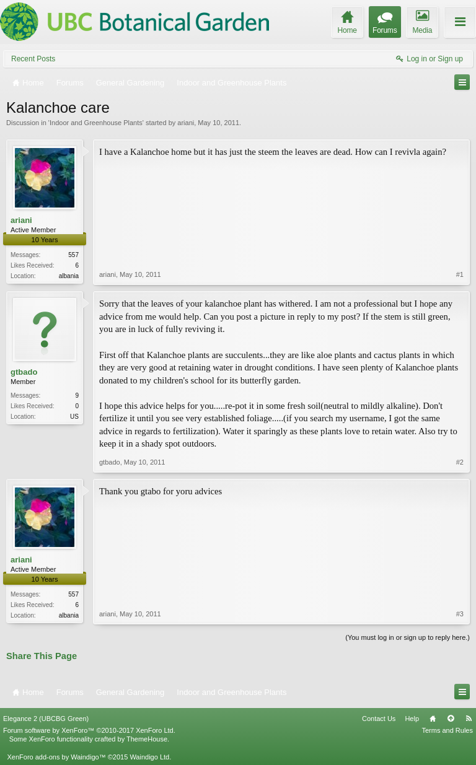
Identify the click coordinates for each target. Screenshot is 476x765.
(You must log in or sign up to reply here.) (407, 637)
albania (69, 276)
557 (73, 254)
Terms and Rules (447, 730)
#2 (460, 462)
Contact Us (378, 718)
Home (432, 718)
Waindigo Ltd (149, 757)
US (74, 416)
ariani (185, 122)
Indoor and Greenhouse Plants (96, 122)
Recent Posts (33, 59)
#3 (460, 614)
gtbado (24, 372)
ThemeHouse (146, 739)
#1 (460, 274)
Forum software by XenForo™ (89, 730)
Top (450, 718)
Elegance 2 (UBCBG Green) (46, 718)
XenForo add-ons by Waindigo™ (56, 757)
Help (412, 718)
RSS (468, 718)
